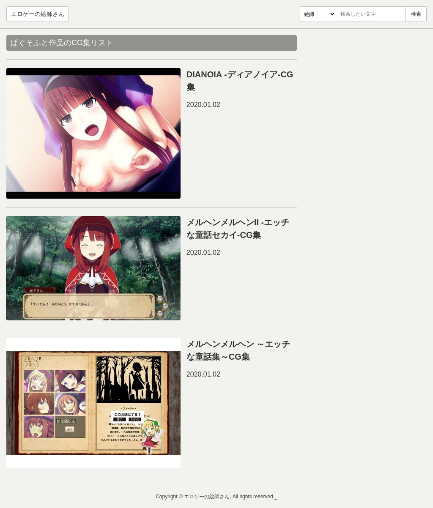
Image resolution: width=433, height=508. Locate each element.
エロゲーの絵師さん (37, 14)
